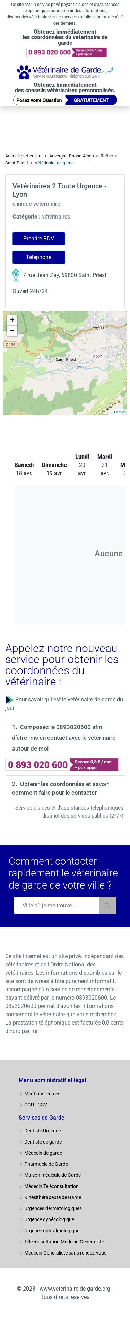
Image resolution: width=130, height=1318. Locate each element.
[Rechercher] (107, 905)
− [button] (12, 331)
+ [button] (12, 320)
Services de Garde (41, 1117)
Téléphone (38, 257)
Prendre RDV (38, 238)
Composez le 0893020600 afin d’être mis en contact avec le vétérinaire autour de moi (63, 738)
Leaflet (119, 412)
